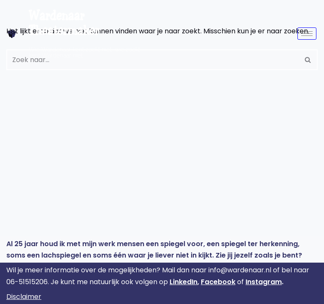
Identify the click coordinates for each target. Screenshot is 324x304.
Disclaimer (23, 296)
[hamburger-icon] (306, 33)
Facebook (218, 282)
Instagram (264, 282)
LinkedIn (183, 282)
